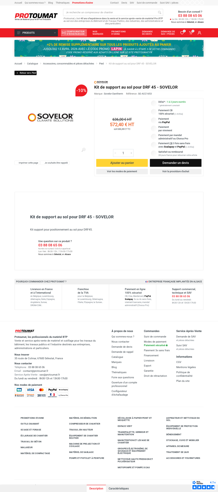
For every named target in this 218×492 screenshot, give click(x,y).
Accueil (18, 3)
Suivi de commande (147, 3)
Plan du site (183, 381)
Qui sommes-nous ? (35, 3)
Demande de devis (122, 346)
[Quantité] (123, 153)
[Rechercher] (159, 12)
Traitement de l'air (175, 452)
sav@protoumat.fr (50, 374)
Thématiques (62, 3)
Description (96, 488)
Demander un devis (175, 163)
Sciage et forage (28, 429)
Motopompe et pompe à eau (131, 467)
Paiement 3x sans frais (157, 350)
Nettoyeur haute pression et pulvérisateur (133, 460)
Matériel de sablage (79, 452)
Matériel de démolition (80, 418)
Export (147, 365)
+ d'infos (178, 114)
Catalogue (117, 357)
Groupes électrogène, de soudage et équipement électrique (130, 451)
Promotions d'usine (29, 418)
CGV (178, 362)
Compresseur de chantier (82, 424)
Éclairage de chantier (31, 435)
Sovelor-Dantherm (113, 93)
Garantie (148, 370)
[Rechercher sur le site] (109, 12)
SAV (132, 3)
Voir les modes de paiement (122, 171)
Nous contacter (120, 341)
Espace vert (122, 426)
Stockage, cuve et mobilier (180, 440)
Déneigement (171, 434)
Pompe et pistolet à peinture (84, 458)
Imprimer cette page (26, 162)
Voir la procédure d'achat (175, 171)
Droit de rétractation (155, 375)
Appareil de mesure (175, 446)
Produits (36, 32)
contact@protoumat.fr (35, 370)
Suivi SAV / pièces (169, 3)
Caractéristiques (119, 488)
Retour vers (26, 73)
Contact (114, 3)
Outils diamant (27, 424)
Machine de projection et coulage (82, 445)
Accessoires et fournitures (180, 458)
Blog (50, 3)
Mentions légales (186, 367)
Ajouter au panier (122, 163)
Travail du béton (28, 441)
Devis (124, 3)
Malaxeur (24, 447)
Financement (151, 355)
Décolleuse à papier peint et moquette (132, 419)
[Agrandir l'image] (83, 150)
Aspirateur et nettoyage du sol (180, 419)
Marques (117, 362)
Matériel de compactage (32, 453)
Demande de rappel (122, 351)
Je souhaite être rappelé (54, 162)
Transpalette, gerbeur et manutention (131, 433)
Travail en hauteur (78, 429)
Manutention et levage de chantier (131, 441)
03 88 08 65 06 (190, 16)
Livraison (149, 360)
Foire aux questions (123, 377)
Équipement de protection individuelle (179, 427)
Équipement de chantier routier (81, 436)
